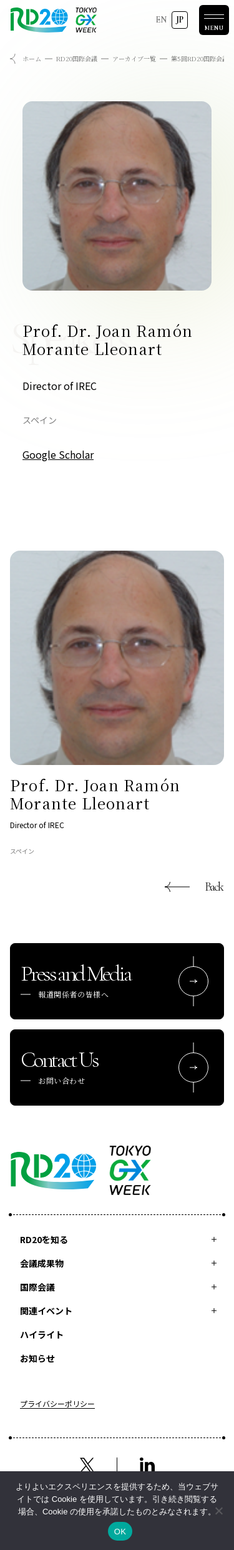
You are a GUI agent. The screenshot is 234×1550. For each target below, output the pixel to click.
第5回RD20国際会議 (199, 58)
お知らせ (37, 1358)
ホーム (31, 58)
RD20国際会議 (76, 58)
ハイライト (42, 1334)
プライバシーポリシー (57, 1404)
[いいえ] (218, 1510)
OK (120, 1531)
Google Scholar (58, 454)
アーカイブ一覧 (134, 58)
